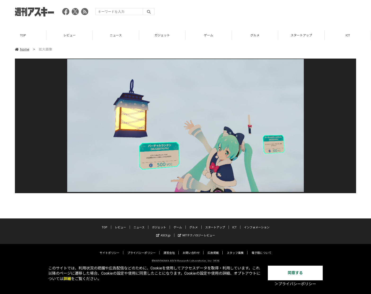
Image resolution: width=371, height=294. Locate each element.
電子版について (261, 249)
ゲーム (208, 35)
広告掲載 (213, 249)
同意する (295, 273)
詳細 (67, 279)
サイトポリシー (109, 249)
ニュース (116, 35)
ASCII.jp (163, 231)
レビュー (69, 35)
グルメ (255, 35)
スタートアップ (301, 35)
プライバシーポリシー (141, 249)
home (22, 49)
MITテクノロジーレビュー (196, 231)
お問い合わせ (191, 249)
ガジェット (162, 35)
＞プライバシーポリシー (295, 284)
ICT (348, 35)
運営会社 (169, 249)
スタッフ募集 (235, 249)
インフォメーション (256, 223)
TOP (23, 35)
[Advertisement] (270, 13)
